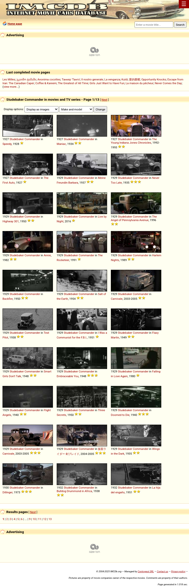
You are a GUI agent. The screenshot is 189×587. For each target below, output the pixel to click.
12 (44, 519)
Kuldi (125, 79)
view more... (11, 86)
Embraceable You (68, 376)
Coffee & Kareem (46, 83)
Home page (14, 23)
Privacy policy (178, 571)
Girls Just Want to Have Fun (107, 83)
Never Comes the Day (168, 83)
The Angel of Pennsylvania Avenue (134, 218)
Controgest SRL (146, 571)
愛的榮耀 (134, 79)
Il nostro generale (92, 79)
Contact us (162, 571)
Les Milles (8, 79)
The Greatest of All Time (73, 83)
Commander (32, 139)
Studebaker (16, 139)
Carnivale (117, 298)
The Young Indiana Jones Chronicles (134, 140)
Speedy (6, 144)
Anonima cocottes (48, 79)
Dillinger (7, 492)
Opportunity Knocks (153, 79)
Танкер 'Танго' (71, 79)
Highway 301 (10, 221)
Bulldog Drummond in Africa (74, 491)
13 (50, 519)
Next (104, 99)
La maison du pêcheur (139, 83)
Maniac (61, 144)
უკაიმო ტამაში (26, 79)
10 (34, 519)
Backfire (7, 298)
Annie (47, 255)
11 (39, 519)
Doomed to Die (120, 415)
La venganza (112, 79)
